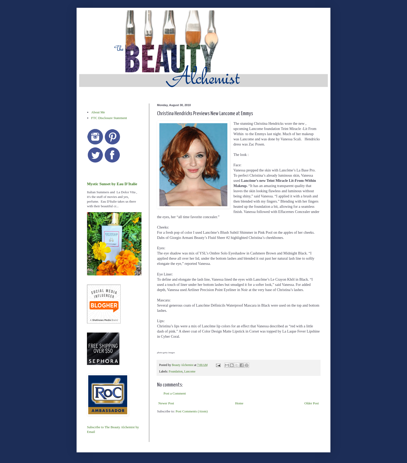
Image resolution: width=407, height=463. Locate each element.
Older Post (311, 403)
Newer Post (166, 403)
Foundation (175, 371)
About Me (98, 112)
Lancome (189, 371)
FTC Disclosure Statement (109, 118)
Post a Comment (175, 393)
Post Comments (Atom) (192, 411)
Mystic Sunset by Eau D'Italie (112, 184)
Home (239, 403)
